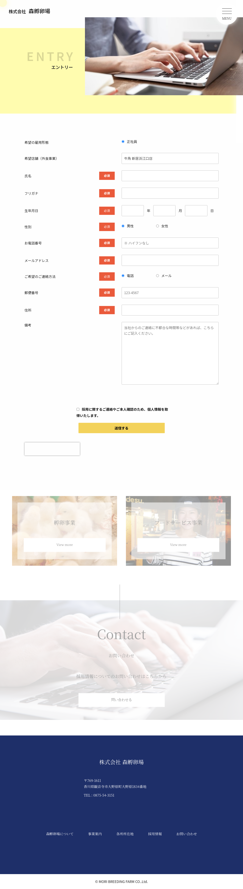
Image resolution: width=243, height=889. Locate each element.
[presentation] (52, 448)
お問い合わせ (186, 833)
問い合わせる (121, 702)
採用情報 (155, 833)
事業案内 (95, 833)
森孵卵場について (60, 833)
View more (64, 547)
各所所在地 (124, 833)
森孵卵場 (29, 11)
